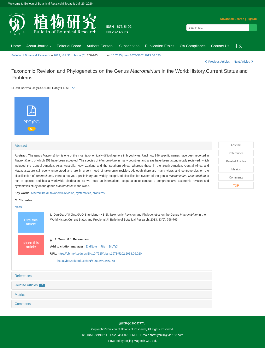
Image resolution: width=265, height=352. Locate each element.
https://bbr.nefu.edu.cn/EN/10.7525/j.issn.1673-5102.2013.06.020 (100, 253)
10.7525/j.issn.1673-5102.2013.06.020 (136, 55)
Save (61, 239)
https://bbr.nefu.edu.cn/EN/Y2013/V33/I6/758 (86, 260)
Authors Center (100, 46)
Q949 (18, 207)
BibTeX (113, 246)
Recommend (81, 239)
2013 (57, 55)
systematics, (84, 193)
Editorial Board (69, 46)
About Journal (38, 46)
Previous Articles (217, 61)
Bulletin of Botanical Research (30, 55)
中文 (238, 46)
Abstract (21, 145)
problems (99, 193)
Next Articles (244, 61)
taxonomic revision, (63, 193)
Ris (103, 246)
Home (16, 46)
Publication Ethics (159, 46)
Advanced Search (232, 19)
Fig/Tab (252, 19)
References (23, 276)
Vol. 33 (66, 55)
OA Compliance (193, 46)
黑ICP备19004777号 (132, 323)
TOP (236, 185)
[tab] (112, 146)
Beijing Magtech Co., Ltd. (140, 340)
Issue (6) (79, 55)
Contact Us (220, 46)
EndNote (91, 246)
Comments (23, 304)
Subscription (129, 46)
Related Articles (30, 285)
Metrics (20, 294)
